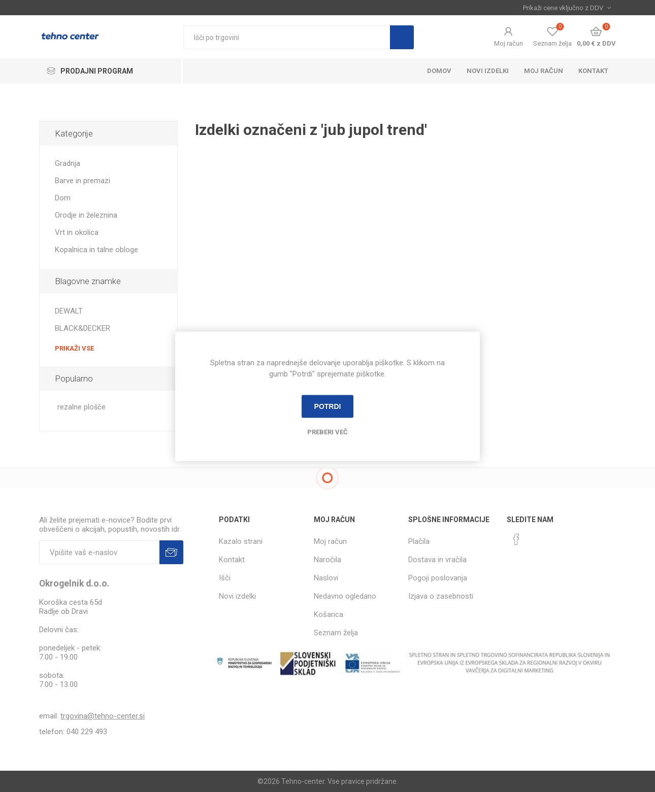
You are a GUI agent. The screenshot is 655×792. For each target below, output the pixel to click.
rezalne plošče (81, 407)
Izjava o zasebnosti (440, 596)
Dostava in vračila (437, 559)
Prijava (171, 552)
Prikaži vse (74, 348)
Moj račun (508, 43)
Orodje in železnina (86, 215)
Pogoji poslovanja (437, 577)
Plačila (419, 541)
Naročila (327, 559)
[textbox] (286, 37)
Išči (402, 37)
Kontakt (593, 71)
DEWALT (69, 311)
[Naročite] (99, 552)
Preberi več (327, 431)
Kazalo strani (241, 541)
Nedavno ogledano (345, 596)
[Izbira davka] (567, 7)
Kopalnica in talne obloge (96, 249)
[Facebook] (516, 539)
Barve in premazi (82, 180)
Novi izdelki (488, 71)
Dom (63, 197)
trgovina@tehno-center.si (102, 715)
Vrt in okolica (77, 232)
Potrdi (327, 406)
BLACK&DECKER (82, 328)
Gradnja (67, 163)
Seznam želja (336, 632)
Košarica (328, 614)
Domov (439, 71)
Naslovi (326, 577)
